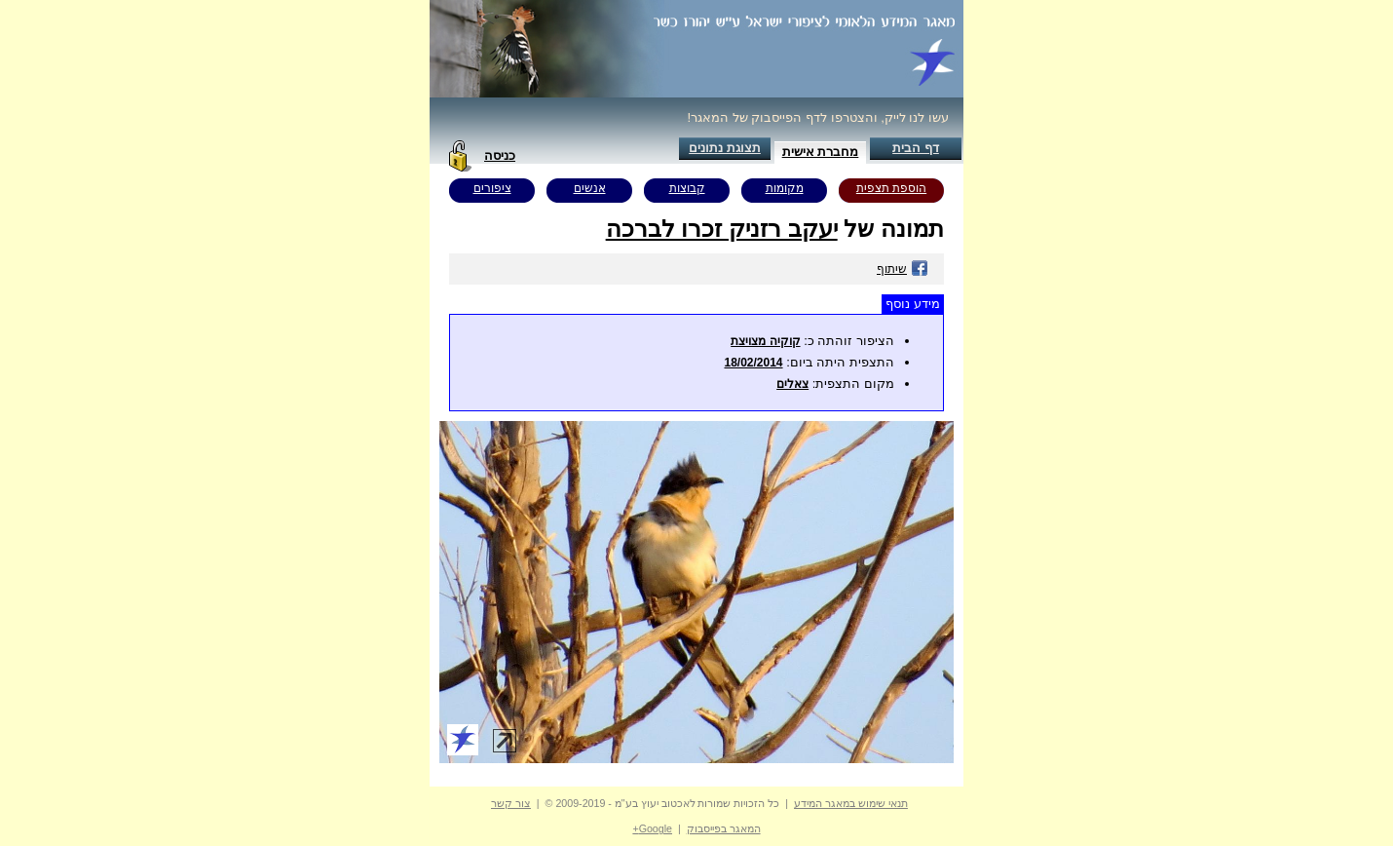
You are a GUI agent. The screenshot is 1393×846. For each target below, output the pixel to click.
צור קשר (511, 803)
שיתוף (902, 269)
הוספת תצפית (891, 188)
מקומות (785, 188)
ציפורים (492, 188)
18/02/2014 (753, 362)
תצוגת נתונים (725, 147)
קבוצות (687, 188)
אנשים (590, 188)
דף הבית (915, 147)
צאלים (792, 384)
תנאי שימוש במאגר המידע (851, 803)
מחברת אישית (820, 151)
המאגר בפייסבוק (724, 828)
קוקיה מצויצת (765, 341)
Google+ (652, 828)
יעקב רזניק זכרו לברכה (722, 228)
